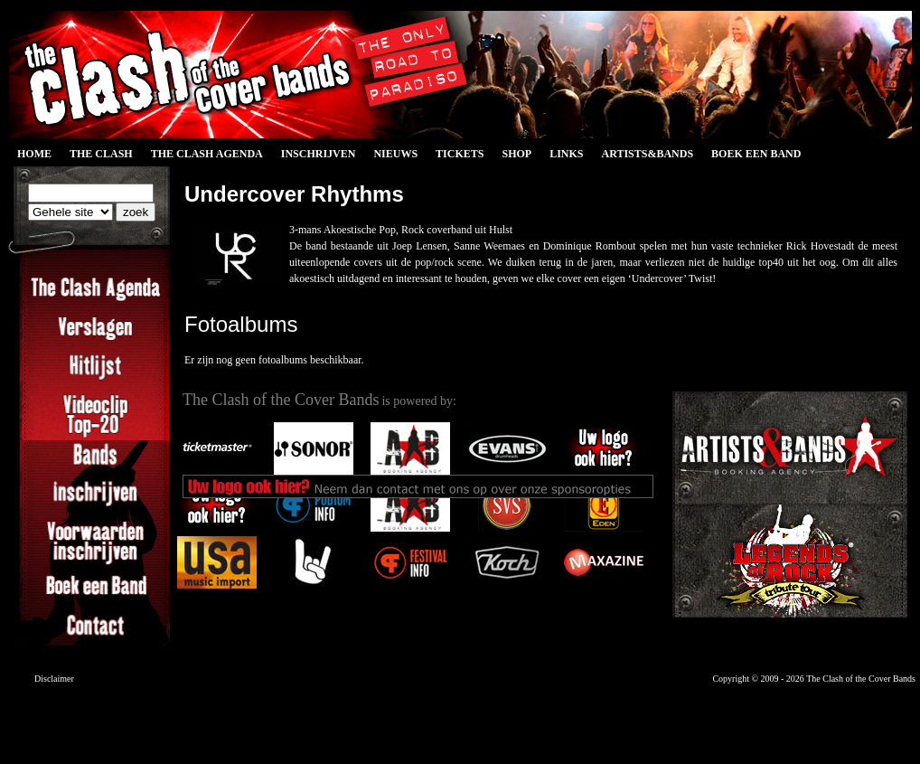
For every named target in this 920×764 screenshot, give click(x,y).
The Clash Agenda (207, 153)
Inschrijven (318, 153)
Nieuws (395, 153)
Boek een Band (756, 153)
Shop (516, 153)
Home (34, 153)
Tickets (459, 153)
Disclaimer (54, 679)
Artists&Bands (647, 153)
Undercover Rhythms (294, 194)
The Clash (101, 153)
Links (566, 153)
